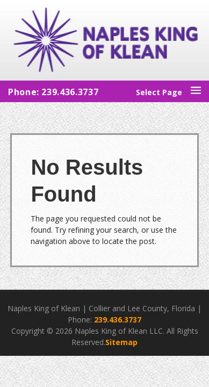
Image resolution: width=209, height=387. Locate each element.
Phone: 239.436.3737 (53, 92)
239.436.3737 (117, 319)
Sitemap (121, 342)
